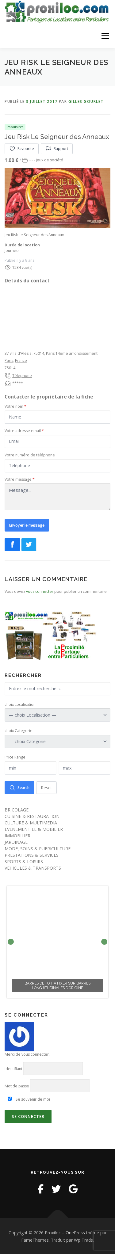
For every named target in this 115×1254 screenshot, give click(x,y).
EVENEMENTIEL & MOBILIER (34, 829)
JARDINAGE (16, 842)
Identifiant (13, 1068)
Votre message (20, 479)
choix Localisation (20, 703)
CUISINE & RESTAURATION (32, 816)
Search (19, 787)
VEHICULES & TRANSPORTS (33, 868)
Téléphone (22, 375)
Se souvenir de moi (29, 1099)
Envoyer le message (26, 525)
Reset (46, 787)
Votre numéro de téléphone (30, 454)
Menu (105, 36)
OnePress (75, 1232)
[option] (57, 941)
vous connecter (39, 590)
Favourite (21, 148)
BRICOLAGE (17, 809)
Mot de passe (17, 1085)
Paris (9, 360)
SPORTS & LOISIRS (24, 861)
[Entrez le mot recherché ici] (57, 688)
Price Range (15, 756)
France (21, 360)
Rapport (56, 148)
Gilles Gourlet (86, 101)
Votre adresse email (24, 430)
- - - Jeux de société (46, 159)
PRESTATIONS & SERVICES (32, 855)
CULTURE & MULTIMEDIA (31, 822)
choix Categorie (19, 730)
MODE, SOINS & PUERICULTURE (38, 848)
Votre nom (15, 406)
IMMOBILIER (17, 835)
